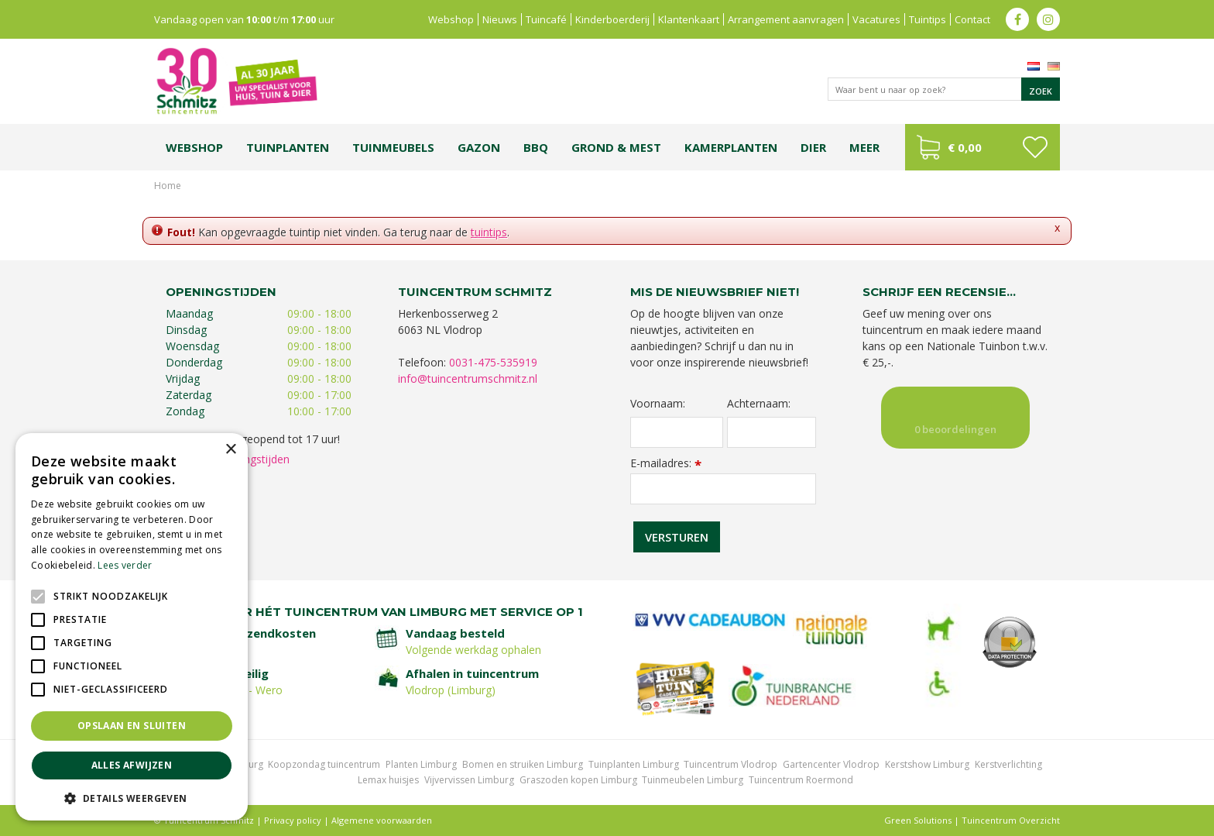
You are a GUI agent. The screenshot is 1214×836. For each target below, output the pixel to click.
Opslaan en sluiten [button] (131, 725)
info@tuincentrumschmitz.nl (467, 378)
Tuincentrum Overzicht (1011, 820)
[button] (131, 797)
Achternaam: (758, 404)
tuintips (489, 232)
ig (1048, 19)
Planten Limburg (421, 764)
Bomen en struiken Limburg (522, 764)
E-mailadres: (665, 463)
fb (1017, 19)
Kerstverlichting (1008, 764)
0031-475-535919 (493, 362)
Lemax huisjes (388, 780)
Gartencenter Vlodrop (831, 764)
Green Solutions (918, 820)
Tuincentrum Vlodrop (730, 764)
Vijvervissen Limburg (469, 780)
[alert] (131, 627)
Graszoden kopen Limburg (578, 780)
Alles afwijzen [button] (132, 765)
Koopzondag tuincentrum (324, 764)
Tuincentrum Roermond (801, 780)
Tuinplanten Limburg (633, 764)
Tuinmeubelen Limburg (692, 780)
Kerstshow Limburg (927, 764)
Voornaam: (657, 404)
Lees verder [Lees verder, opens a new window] (125, 565)
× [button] (230, 450)
